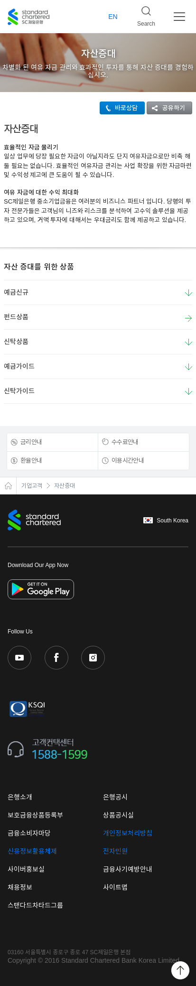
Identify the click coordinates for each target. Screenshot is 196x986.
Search (142, 13)
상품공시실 (118, 815)
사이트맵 (115, 887)
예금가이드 (19, 366)
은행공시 (115, 797)
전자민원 (115, 851)
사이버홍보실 (26, 869)
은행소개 (20, 797)
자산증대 (64, 486)
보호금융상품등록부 (35, 815)
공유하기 (166, 108)
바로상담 (119, 108)
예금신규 (16, 292)
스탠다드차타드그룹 (35, 905)
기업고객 (31, 486)
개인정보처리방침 (127, 833)
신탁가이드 (19, 391)
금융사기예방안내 (127, 869)
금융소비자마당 (29, 833)
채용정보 (20, 887)
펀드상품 (98, 317)
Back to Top (180, 970)
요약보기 (188, 293)
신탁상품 (16, 341)
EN (112, 16)
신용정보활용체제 (32, 851)
